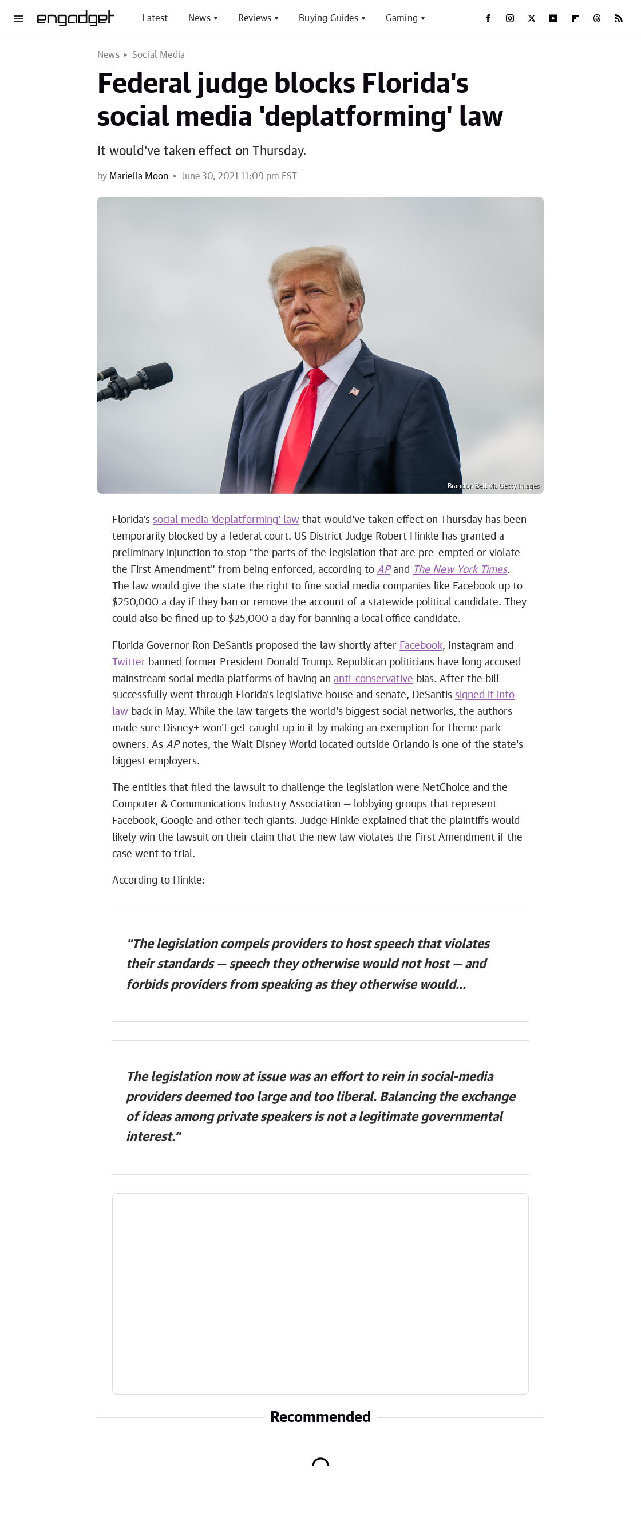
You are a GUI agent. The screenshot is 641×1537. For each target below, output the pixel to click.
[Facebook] (488, 18)
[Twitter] (531, 18)
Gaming (402, 18)
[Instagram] (510, 18)
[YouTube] (553, 18)
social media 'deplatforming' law (226, 520)
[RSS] (618, 18)
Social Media (158, 55)
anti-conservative (373, 679)
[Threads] (597, 18)
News (199, 18)
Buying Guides (328, 18)
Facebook (420, 646)
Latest (155, 18)
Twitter (128, 662)
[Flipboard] (575, 18)
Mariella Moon (138, 176)
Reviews (254, 18)
